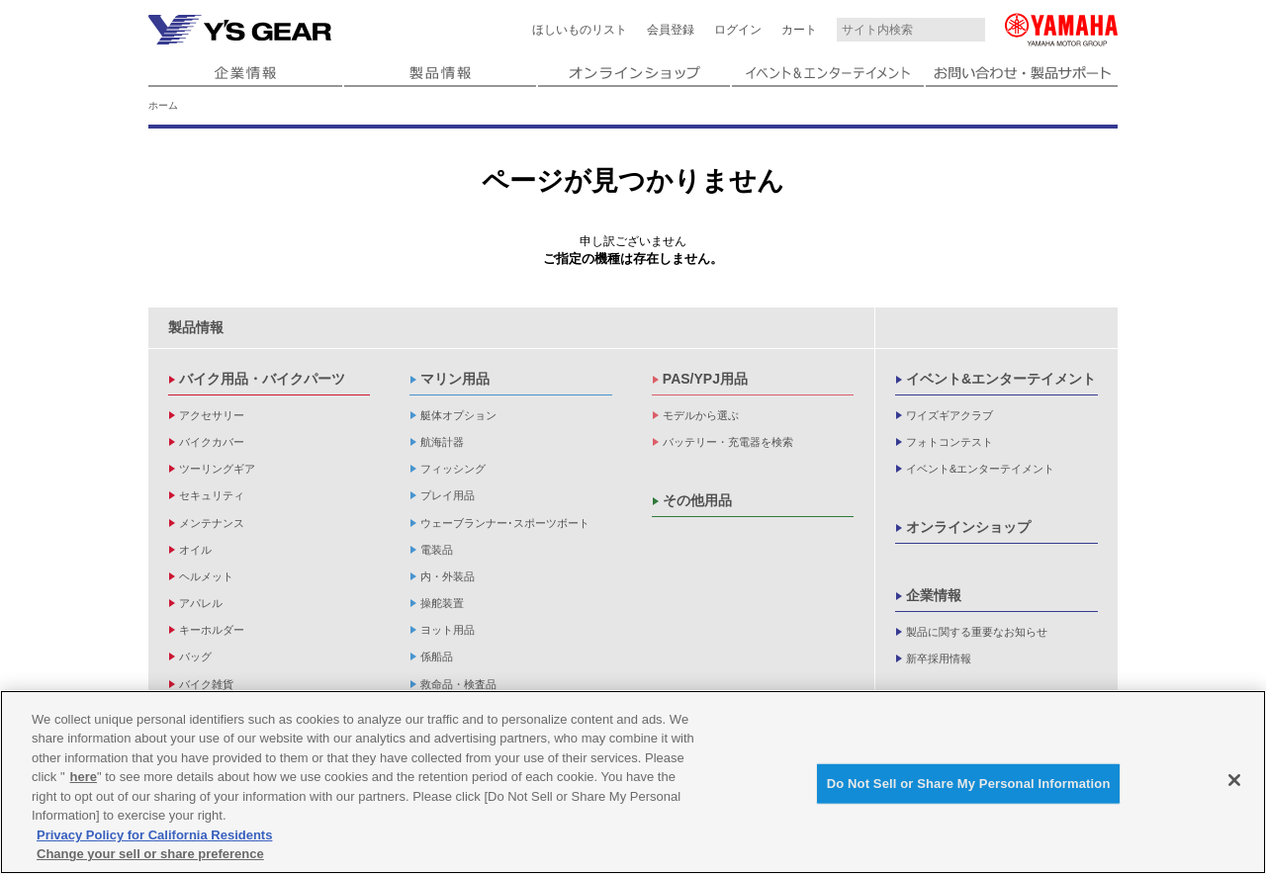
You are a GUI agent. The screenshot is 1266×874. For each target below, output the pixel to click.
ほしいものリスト (579, 30)
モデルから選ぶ (701, 415)
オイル (195, 550)
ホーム (163, 105)
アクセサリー (211, 415)
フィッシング (453, 469)
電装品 (436, 550)
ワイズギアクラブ (949, 415)
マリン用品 (455, 379)
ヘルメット (206, 576)
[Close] (1234, 780)
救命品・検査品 (458, 684)
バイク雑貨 (206, 684)
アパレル (201, 603)
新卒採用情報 (938, 658)
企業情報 (933, 595)
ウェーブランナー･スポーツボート (504, 523)
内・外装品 (447, 576)
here (83, 776)
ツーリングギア (217, 469)
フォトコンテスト (949, 442)
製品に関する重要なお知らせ (976, 632)
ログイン (738, 30)
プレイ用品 (447, 495)
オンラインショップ (968, 527)
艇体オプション (458, 415)
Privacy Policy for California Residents (154, 835)
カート (799, 30)
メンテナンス (211, 523)
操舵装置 (442, 603)
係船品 (436, 656)
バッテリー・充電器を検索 (728, 442)
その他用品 (697, 500)
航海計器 (442, 442)
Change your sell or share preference (150, 854)
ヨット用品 (447, 630)
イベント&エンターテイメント (1001, 379)
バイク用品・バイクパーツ (262, 379)
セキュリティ (211, 495)
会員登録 (670, 30)
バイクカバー (211, 442)
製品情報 (196, 327)
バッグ (195, 656)
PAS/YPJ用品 (705, 379)
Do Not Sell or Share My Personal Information (969, 783)
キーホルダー (211, 630)
